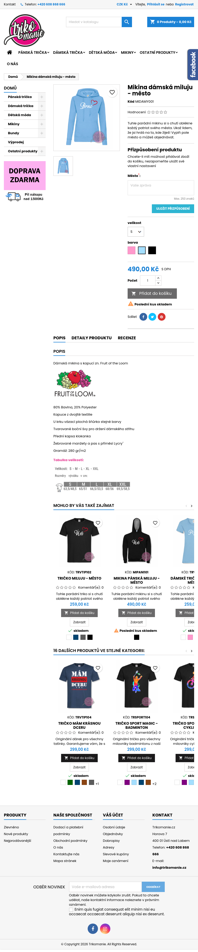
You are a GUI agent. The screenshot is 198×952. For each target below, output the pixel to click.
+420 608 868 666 (51, 4)
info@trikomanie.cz (169, 867)
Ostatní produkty (157, 52)
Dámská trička (68, 52)
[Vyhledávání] (99, 22)
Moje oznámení (115, 860)
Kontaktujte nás (66, 854)
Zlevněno (11, 827)
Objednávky (113, 833)
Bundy (13, 133)
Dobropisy (111, 840)
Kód (131, 101)
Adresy (108, 847)
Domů (10, 88)
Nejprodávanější (17, 840)
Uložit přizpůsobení (173, 208)
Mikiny (127, 52)
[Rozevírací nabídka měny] (125, 4)
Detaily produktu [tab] (92, 338)
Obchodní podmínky (70, 840)
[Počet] (147, 280)
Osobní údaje (114, 827)
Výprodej (16, 142)
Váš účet (113, 815)
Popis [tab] (59, 338)
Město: (134, 176)
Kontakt (10, 4)
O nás (12, 63)
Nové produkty (16, 833)
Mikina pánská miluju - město (137, 580)
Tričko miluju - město (79, 578)
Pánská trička (32, 52)
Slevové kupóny (116, 854)
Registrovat (184, 4)
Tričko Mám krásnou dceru (79, 725)
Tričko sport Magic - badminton (137, 725)
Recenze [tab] (127, 338)
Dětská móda (102, 52)
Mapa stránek (64, 860)
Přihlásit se (155, 4)
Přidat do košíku (151, 293)
